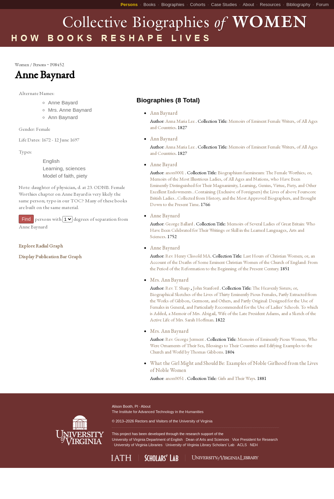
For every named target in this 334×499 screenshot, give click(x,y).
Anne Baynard (165, 215)
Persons (129, 4)
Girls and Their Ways (236, 378)
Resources (270, 4)
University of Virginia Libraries (138, 445)
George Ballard (179, 223)
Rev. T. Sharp (178, 288)
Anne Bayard (163, 164)
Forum (322, 4)
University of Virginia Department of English (147, 439)
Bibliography (299, 4)
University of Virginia (195, 421)
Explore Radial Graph (41, 245)
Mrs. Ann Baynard (169, 279)
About (248, 4)
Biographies (172, 4)
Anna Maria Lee (180, 121)
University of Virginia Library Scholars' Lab (200, 445)
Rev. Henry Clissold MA (187, 256)
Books (150, 4)
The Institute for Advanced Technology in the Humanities (157, 412)
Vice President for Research (255, 439)
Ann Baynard (163, 112)
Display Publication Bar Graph (50, 256)
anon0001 (175, 172)
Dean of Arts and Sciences (207, 439)
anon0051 (175, 378)
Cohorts (197, 4)
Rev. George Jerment (185, 339)
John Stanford (206, 288)
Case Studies (224, 4)
